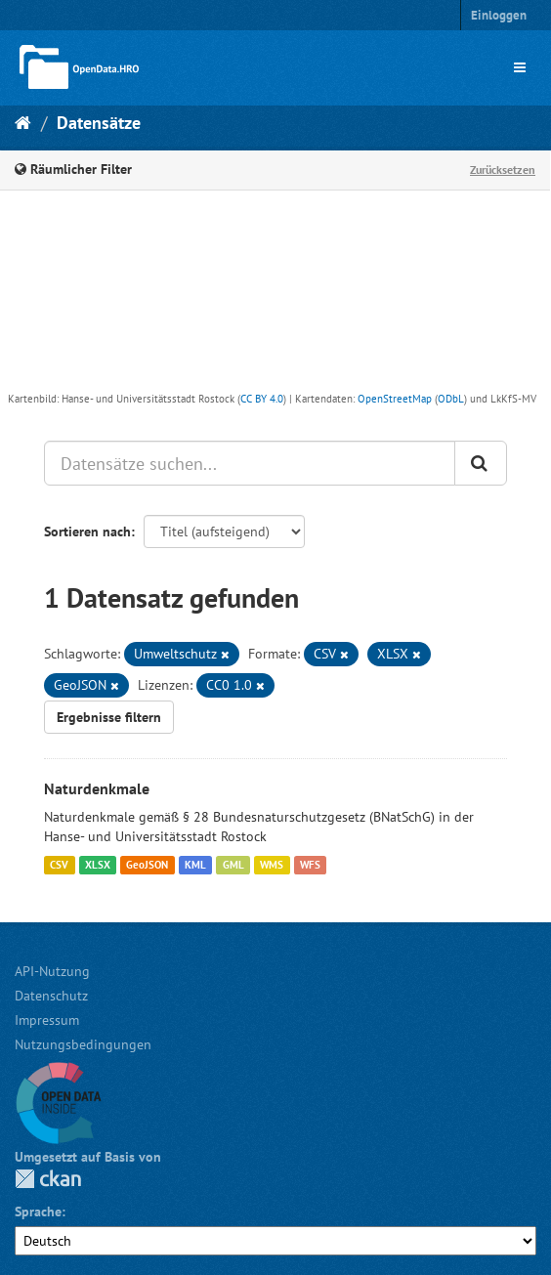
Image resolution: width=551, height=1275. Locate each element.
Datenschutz (51, 995)
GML (233, 864)
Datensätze (99, 122)
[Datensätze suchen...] (249, 463)
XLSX (97, 864)
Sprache (38, 1211)
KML (195, 864)
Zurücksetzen (502, 169)
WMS (271, 864)
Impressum (47, 1020)
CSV (59, 864)
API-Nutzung (52, 971)
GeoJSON (147, 864)
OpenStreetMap (395, 398)
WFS (310, 864)
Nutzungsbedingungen (83, 1044)
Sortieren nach (87, 531)
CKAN (48, 1179)
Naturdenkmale (96, 788)
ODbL (451, 398)
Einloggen (499, 15)
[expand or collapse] (519, 67)
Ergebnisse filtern (109, 717)
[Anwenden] (480, 463)
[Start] (23, 122)
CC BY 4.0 (261, 398)
